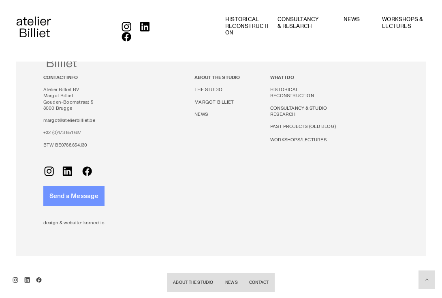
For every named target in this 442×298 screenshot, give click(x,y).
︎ (126, 28)
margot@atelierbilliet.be (69, 120)
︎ (126, 38)
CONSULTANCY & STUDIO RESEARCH (298, 111)
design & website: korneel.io (74, 223)
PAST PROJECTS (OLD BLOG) (303, 126)
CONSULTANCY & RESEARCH (298, 22)
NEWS (352, 19)
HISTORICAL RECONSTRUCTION (247, 25)
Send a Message (73, 196)
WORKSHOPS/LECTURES (298, 140)
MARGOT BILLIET (214, 102)
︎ (144, 28)
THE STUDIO (208, 90)
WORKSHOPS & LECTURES (402, 22)
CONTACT (259, 282)
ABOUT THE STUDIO (193, 282)
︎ (427, 280)
